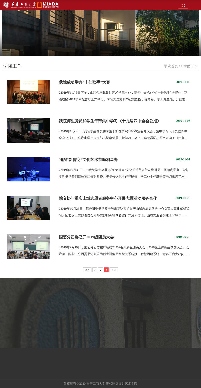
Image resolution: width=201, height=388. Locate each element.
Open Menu (196, 5)
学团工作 (191, 66)
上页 (87, 269)
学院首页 (171, 66)
